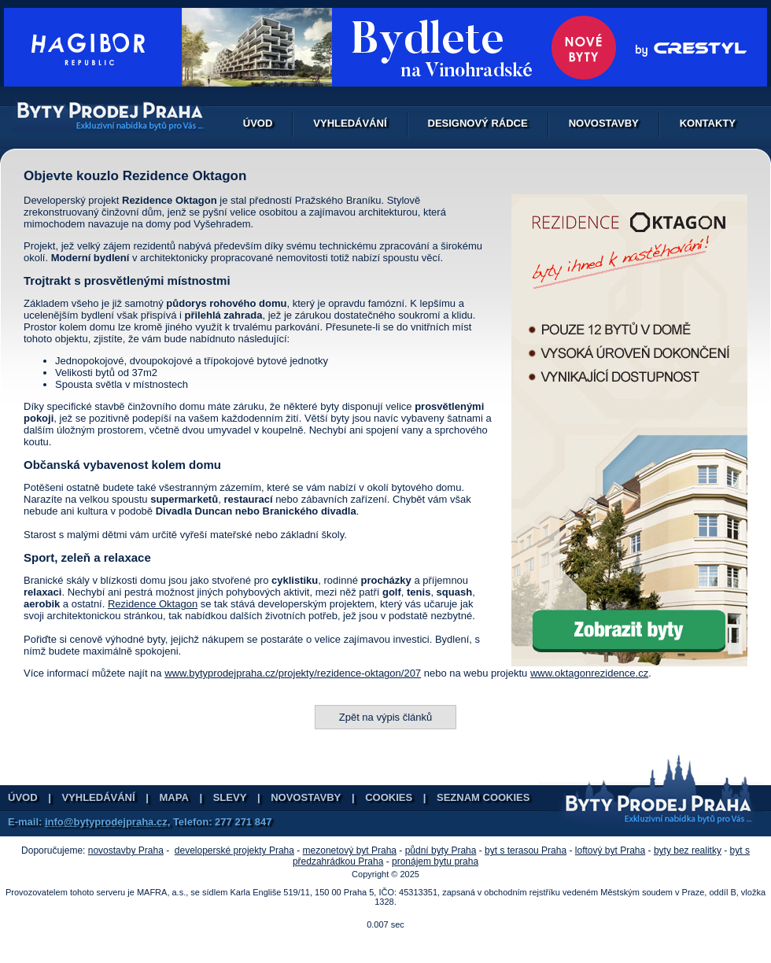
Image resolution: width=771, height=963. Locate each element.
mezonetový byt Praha (350, 850)
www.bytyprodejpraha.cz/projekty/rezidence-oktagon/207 (292, 673)
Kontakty (708, 123)
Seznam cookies (483, 797)
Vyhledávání (349, 123)
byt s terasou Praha (525, 850)
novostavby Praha (126, 850)
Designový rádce (478, 123)
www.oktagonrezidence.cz (589, 673)
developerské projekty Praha (234, 850)
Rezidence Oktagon (152, 604)
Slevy (230, 797)
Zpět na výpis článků (386, 717)
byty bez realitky (687, 850)
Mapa (174, 797)
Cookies (388, 797)
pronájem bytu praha (435, 861)
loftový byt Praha (610, 850)
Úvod (258, 123)
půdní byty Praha (441, 850)
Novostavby (604, 123)
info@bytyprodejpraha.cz (106, 822)
